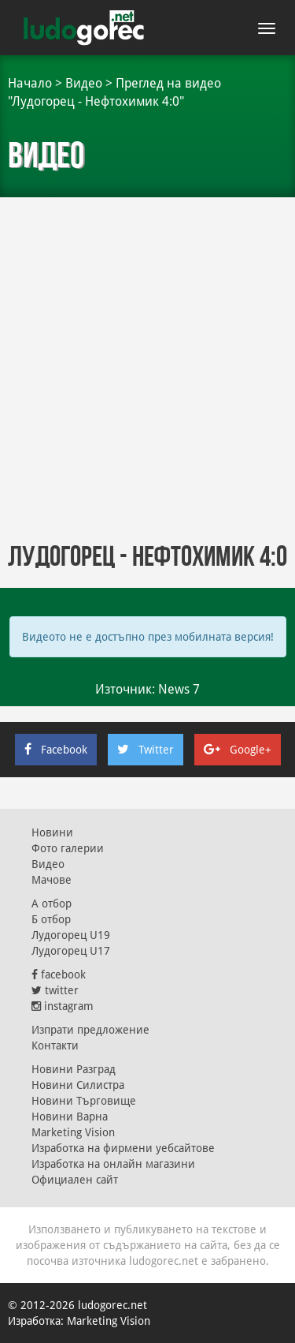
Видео (83, 83)
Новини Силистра (77, 1085)
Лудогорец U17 (70, 951)
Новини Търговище (83, 1100)
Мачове (51, 880)
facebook (58, 974)
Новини (52, 832)
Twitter (145, 749)
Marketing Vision (73, 1132)
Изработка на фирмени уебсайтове (123, 1148)
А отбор (51, 903)
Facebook (55, 749)
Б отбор (51, 919)
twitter (55, 990)
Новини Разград (73, 1069)
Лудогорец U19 (70, 935)
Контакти (55, 1045)
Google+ (237, 749)
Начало (30, 83)
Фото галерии (67, 848)
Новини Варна (69, 1116)
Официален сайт (74, 1179)
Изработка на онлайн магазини (113, 1164)
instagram (62, 1006)
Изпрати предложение (90, 1029)
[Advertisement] (147, 377)
